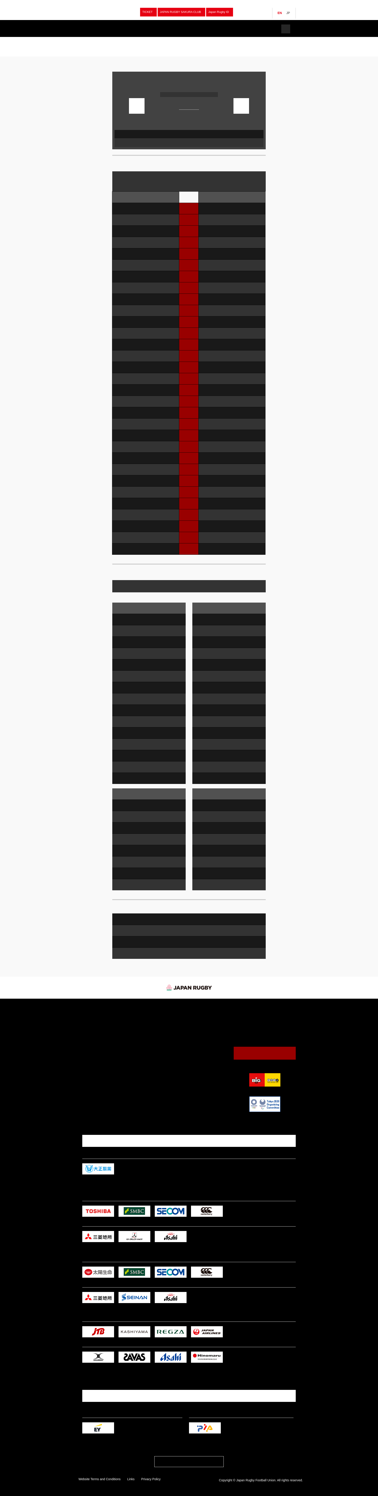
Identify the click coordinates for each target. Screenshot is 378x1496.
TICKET (147, 12)
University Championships (152, 1028)
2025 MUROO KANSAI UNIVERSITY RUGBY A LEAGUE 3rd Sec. (140, 40)
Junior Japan (92, 1033)
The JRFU (237, 29)
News (168, 29)
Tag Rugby (142, 1068)
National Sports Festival (150, 1033)
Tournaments (97, 40)
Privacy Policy (151, 1479)
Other (138, 1073)
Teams (99, 29)
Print (259, 67)
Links (131, 1479)
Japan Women (93, 1019)
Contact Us (265, 1053)
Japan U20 (90, 1038)
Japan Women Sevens (98, 1028)
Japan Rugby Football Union (106, 12)
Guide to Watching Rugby (201, 1024)
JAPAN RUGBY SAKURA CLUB (180, 12)
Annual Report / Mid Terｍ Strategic (207, 1066)
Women (140, 1038)
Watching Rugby (199, 1018)
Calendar (191, 1029)
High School (142, 1053)
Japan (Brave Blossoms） (100, 1014)
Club (138, 1043)
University (141, 1048)
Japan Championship (148, 1024)
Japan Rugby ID (218, 12)
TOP (84, 40)
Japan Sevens (92, 1024)
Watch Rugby (203, 29)
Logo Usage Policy (197, 1071)
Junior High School (146, 1063)
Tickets (268, 29)
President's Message (199, 1056)
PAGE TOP (189, 1463)
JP (288, 13)
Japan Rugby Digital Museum (203, 1061)
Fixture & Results (134, 29)
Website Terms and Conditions (99, 1479)
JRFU (241, 1007)
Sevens (139, 1019)
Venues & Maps (195, 1034)
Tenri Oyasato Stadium (202, 86)
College (140, 1058)
